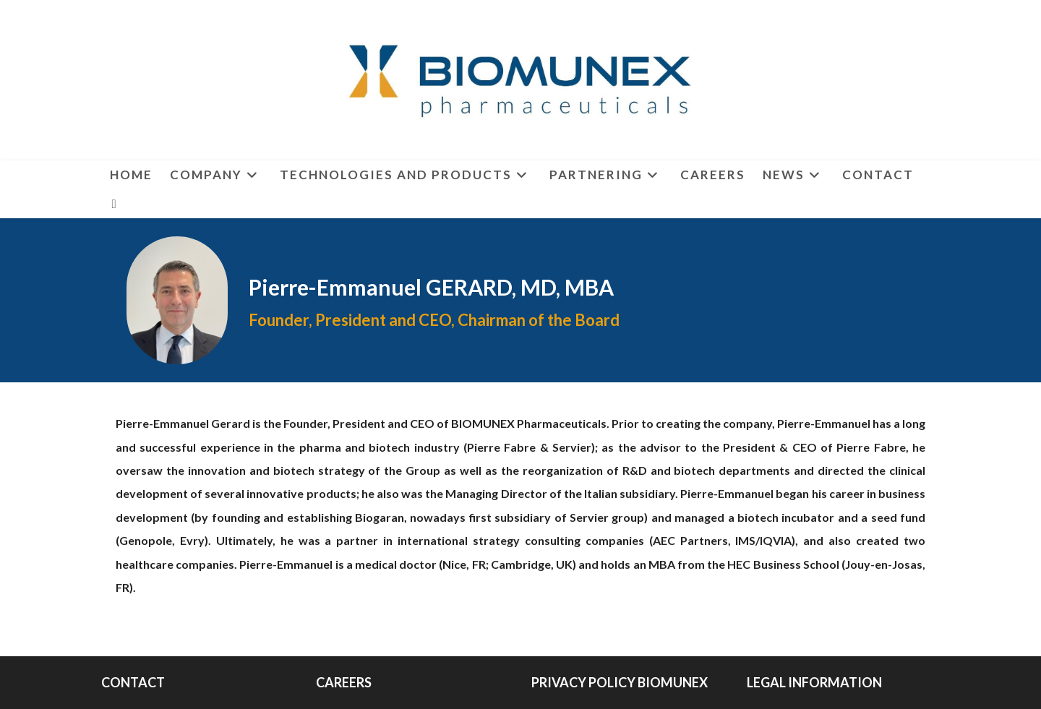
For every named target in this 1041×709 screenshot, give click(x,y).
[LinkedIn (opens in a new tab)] (115, 203)
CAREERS (344, 682)
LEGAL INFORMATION (814, 682)
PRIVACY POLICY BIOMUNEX (619, 682)
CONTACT (133, 682)
